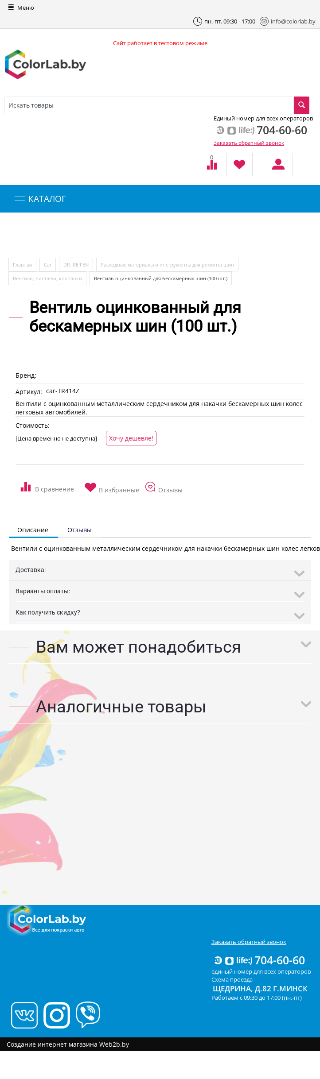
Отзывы (79, 530)
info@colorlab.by (288, 21)
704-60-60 (259, 959)
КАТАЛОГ (40, 199)
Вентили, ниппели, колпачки (47, 278)
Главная (22, 264)
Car (47, 264)
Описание (32, 530)
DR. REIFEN (76, 264)
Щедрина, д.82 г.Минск (260, 988)
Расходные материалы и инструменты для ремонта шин (167, 264)
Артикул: (29, 391)
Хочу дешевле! (131, 438)
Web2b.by (114, 1044)
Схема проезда (232, 979)
